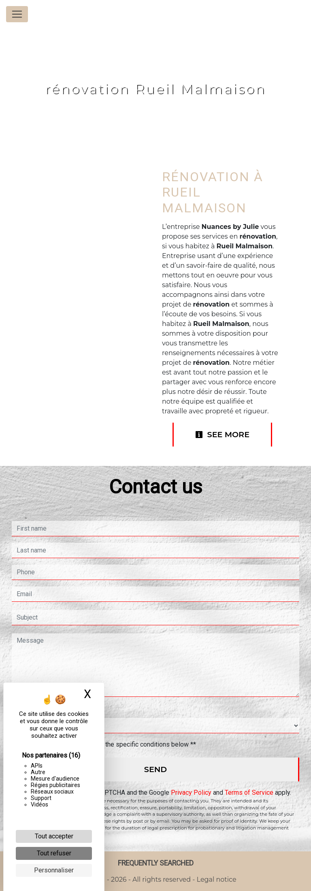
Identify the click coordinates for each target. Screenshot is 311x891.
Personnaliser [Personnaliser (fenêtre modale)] (54, 870)
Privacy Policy (191, 792)
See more (222, 434)
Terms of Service (249, 792)
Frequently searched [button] (156, 863)
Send (155, 769)
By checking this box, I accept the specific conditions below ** (108, 744)
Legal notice (215, 879)
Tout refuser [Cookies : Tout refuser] (54, 853)
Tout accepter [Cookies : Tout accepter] (54, 836)
